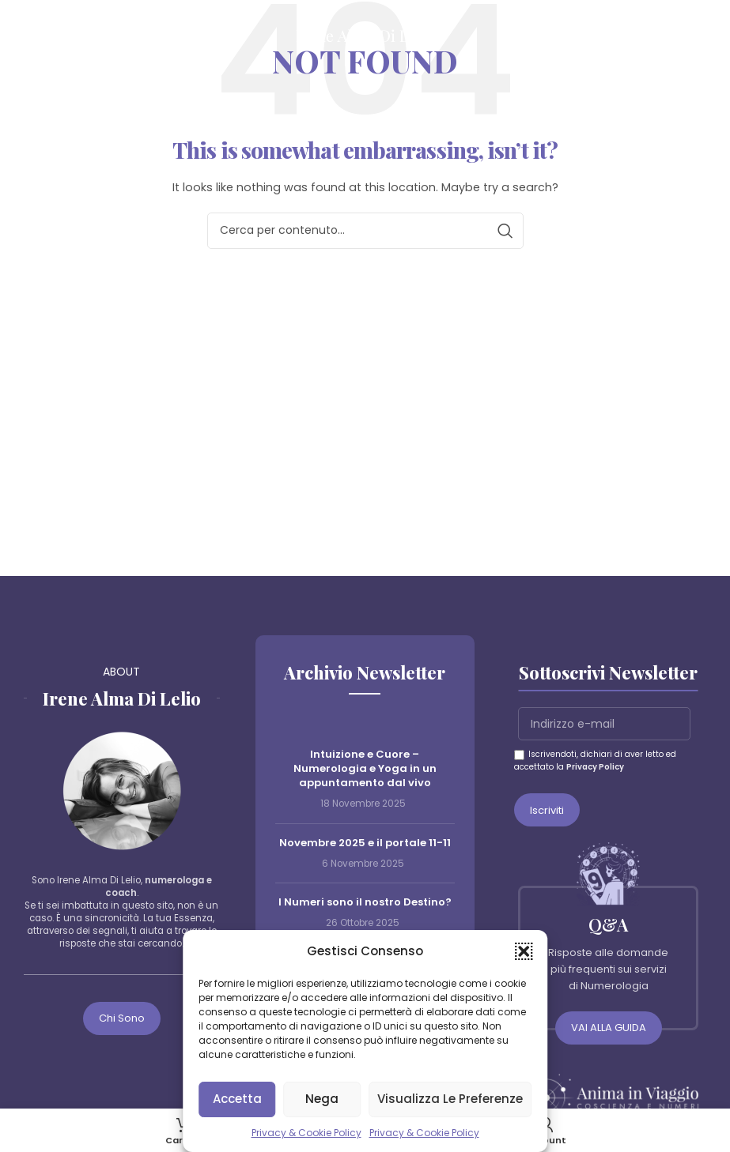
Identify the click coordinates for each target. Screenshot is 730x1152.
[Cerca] (710, 35)
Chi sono (122, 1018)
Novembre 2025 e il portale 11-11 (365, 842)
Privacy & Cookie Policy (306, 1132)
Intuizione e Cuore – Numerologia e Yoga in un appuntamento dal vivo (365, 768)
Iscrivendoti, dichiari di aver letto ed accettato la (595, 760)
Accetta (237, 1098)
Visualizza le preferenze (450, 1098)
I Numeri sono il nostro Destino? (365, 901)
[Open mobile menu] (20, 35)
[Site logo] (365, 35)
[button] (523, 951)
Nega (322, 1098)
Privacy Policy (595, 767)
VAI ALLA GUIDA (608, 1027)
